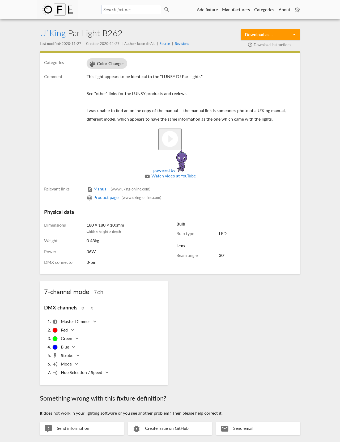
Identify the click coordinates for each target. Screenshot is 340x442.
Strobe (63, 356)
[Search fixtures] (131, 9)
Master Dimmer (71, 322)
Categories (264, 9)
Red (60, 330)
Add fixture (207, 9)
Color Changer (106, 64)
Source (165, 43)
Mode (62, 364)
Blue (61, 347)
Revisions (182, 43)
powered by (170, 170)
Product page (124, 197)
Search (168, 9)
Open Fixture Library (57, 9)
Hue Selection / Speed (77, 373)
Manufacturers (236, 9)
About (284, 9)
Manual (118, 188)
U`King (53, 33)
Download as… (259, 34)
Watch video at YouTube (170, 176)
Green (62, 339)
